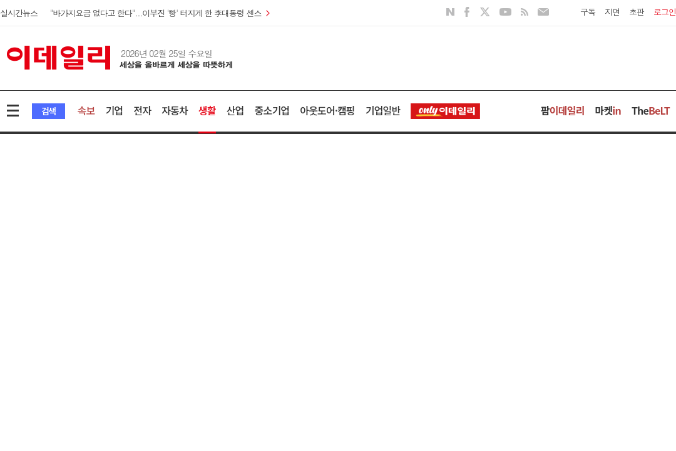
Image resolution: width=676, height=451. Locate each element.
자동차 (174, 110)
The (651, 110)
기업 (114, 110)
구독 (587, 12)
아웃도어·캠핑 (327, 110)
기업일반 (383, 110)
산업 (235, 110)
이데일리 (119, 57)
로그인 (664, 12)
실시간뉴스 (19, 13)
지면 (612, 12)
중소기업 (272, 110)
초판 (636, 12)
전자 (142, 110)
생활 (207, 110)
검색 (48, 111)
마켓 (608, 110)
